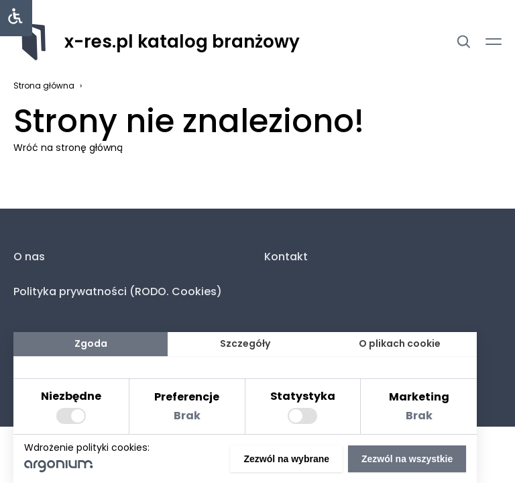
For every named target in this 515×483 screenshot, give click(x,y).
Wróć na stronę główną (68, 147)
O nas (29, 256)
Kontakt (286, 256)
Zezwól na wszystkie (407, 458)
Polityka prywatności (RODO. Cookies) (117, 291)
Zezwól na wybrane (286, 458)
